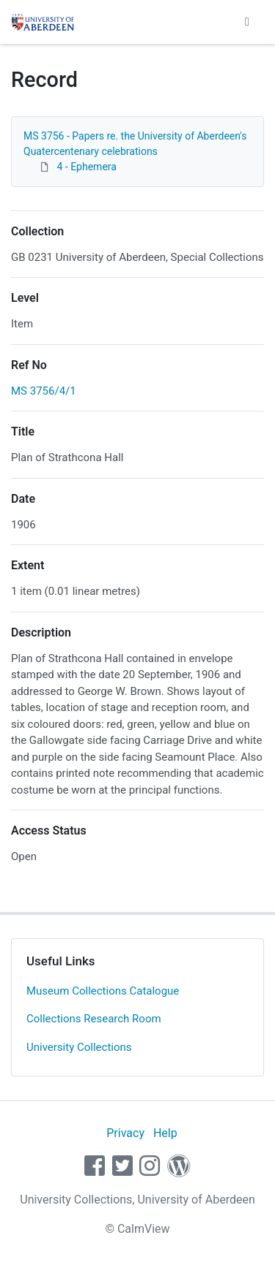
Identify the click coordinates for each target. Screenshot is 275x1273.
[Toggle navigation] (247, 22)
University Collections (79, 1047)
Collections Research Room (93, 1018)
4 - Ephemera (86, 166)
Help (165, 1133)
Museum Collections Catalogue (102, 990)
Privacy (125, 1133)
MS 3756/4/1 (43, 391)
